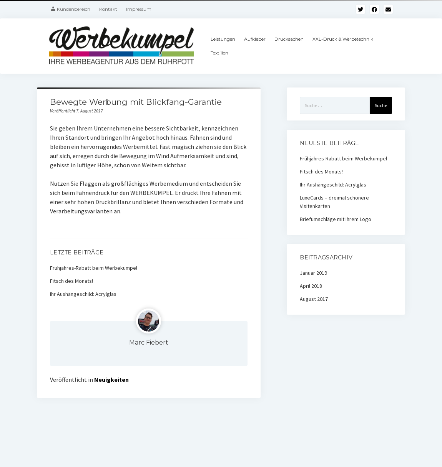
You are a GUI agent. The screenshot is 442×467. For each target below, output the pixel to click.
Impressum (138, 9)
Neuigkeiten (111, 379)
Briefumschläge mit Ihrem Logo (335, 219)
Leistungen (223, 39)
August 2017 (314, 298)
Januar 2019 (313, 272)
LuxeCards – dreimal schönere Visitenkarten (334, 202)
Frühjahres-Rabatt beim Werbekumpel (93, 267)
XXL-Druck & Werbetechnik (342, 39)
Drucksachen (289, 39)
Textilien (219, 53)
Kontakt (108, 9)
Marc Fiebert (148, 342)
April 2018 (311, 285)
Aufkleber (255, 39)
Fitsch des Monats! (71, 280)
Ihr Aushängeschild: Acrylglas (83, 293)
